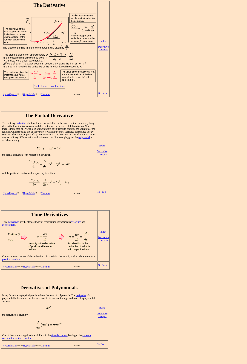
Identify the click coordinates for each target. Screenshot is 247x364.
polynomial (84, 137)
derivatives (13, 222)
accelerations (8, 224)
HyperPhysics (10, 94)
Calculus (45, 94)
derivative (21, 123)
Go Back (102, 93)
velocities (76, 222)
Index (103, 41)
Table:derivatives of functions (49, 86)
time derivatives (59, 335)
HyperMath (29, 94)
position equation (11, 259)
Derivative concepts (103, 48)
